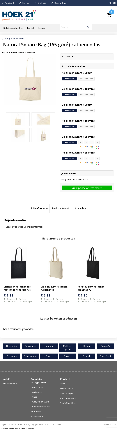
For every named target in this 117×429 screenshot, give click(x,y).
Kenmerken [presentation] (80, 208)
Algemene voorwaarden (12, 424)
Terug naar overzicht (14, 38)
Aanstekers (37, 387)
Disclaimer (56, 424)
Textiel (30, 27)
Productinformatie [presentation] (61, 208)
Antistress (37, 392)
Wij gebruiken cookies (41, 424)
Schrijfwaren (38, 416)
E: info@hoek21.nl (68, 403)
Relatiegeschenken (13, 27)
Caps (34, 396)
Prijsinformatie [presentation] (39, 208)
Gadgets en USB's (40, 401)
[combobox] (73, 27)
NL (110, 3)
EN (114, 3)
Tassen (41, 27)
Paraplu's (36, 411)
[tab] (39, 208)
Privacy (27, 424)
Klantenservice (10, 383)
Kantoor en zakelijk (41, 406)
